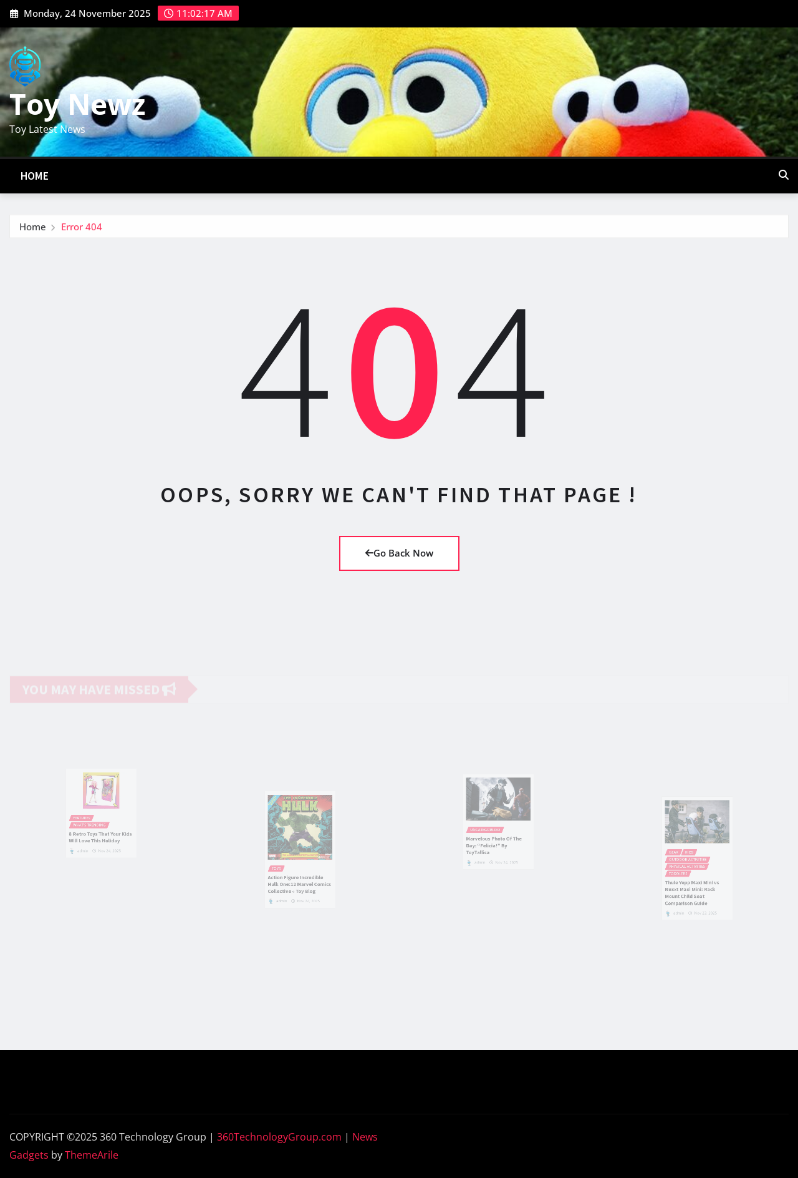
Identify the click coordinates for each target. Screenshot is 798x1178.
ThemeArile (91, 1155)
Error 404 (81, 229)
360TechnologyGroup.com (279, 1137)
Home (35, 176)
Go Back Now (399, 553)
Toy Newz (77, 103)
